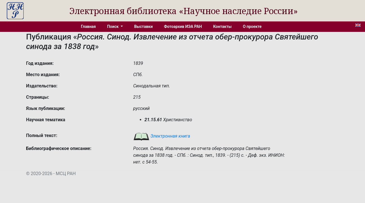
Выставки (143, 26)
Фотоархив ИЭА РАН (183, 26)
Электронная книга (161, 136)
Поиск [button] (113, 26)
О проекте (252, 26)
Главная (88, 26)
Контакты (222, 26)
